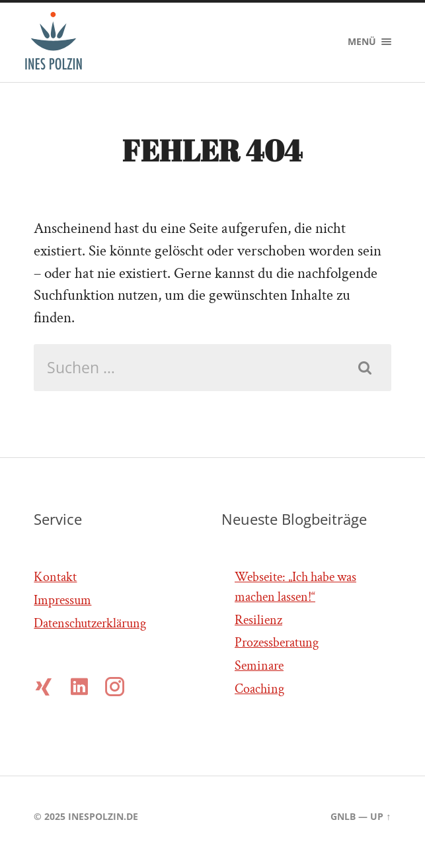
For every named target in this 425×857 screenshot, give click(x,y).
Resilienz (258, 620)
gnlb (343, 816)
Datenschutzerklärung (90, 623)
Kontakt (55, 577)
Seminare (259, 665)
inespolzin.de (103, 816)
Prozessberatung (277, 642)
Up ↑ (380, 816)
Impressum (62, 600)
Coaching (259, 689)
